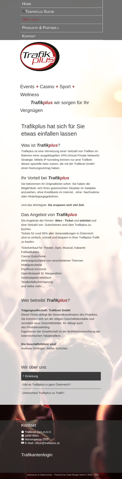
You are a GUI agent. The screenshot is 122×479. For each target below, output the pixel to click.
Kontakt (29, 36)
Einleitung (31, 376)
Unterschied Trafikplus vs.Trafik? (43, 392)
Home (26, 4)
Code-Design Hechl (75, 475)
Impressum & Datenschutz (39, 475)
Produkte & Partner (39, 27)
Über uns (29, 19)
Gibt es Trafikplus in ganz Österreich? (46, 384)
